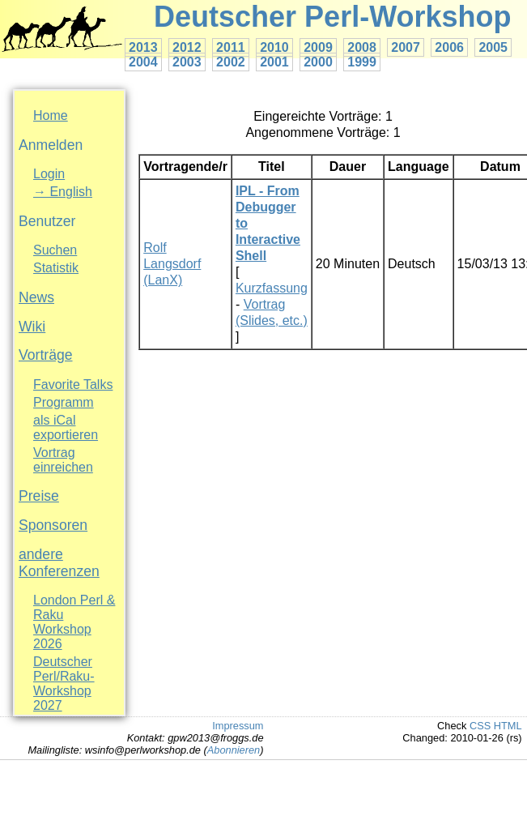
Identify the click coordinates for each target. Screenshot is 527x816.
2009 (318, 47)
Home (50, 115)
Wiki (32, 326)
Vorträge (46, 355)
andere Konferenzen (59, 562)
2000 (318, 62)
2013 (143, 47)
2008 (361, 47)
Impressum (237, 726)
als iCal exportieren (65, 427)
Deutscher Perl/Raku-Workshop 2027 (64, 683)
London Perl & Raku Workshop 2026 (74, 622)
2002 (230, 62)
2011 (230, 47)
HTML (508, 726)
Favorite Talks (73, 384)
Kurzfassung (272, 288)
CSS (480, 726)
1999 (361, 62)
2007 (405, 47)
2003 (187, 62)
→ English (62, 192)
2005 (493, 47)
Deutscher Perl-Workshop (332, 16)
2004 (143, 62)
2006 (449, 47)
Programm (63, 402)
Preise (39, 496)
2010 (274, 47)
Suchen (55, 250)
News (36, 297)
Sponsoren (53, 525)
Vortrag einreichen (63, 460)
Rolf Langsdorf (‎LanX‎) (172, 264)
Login (49, 174)
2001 (274, 62)
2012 (187, 47)
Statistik (56, 268)
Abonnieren (233, 750)
